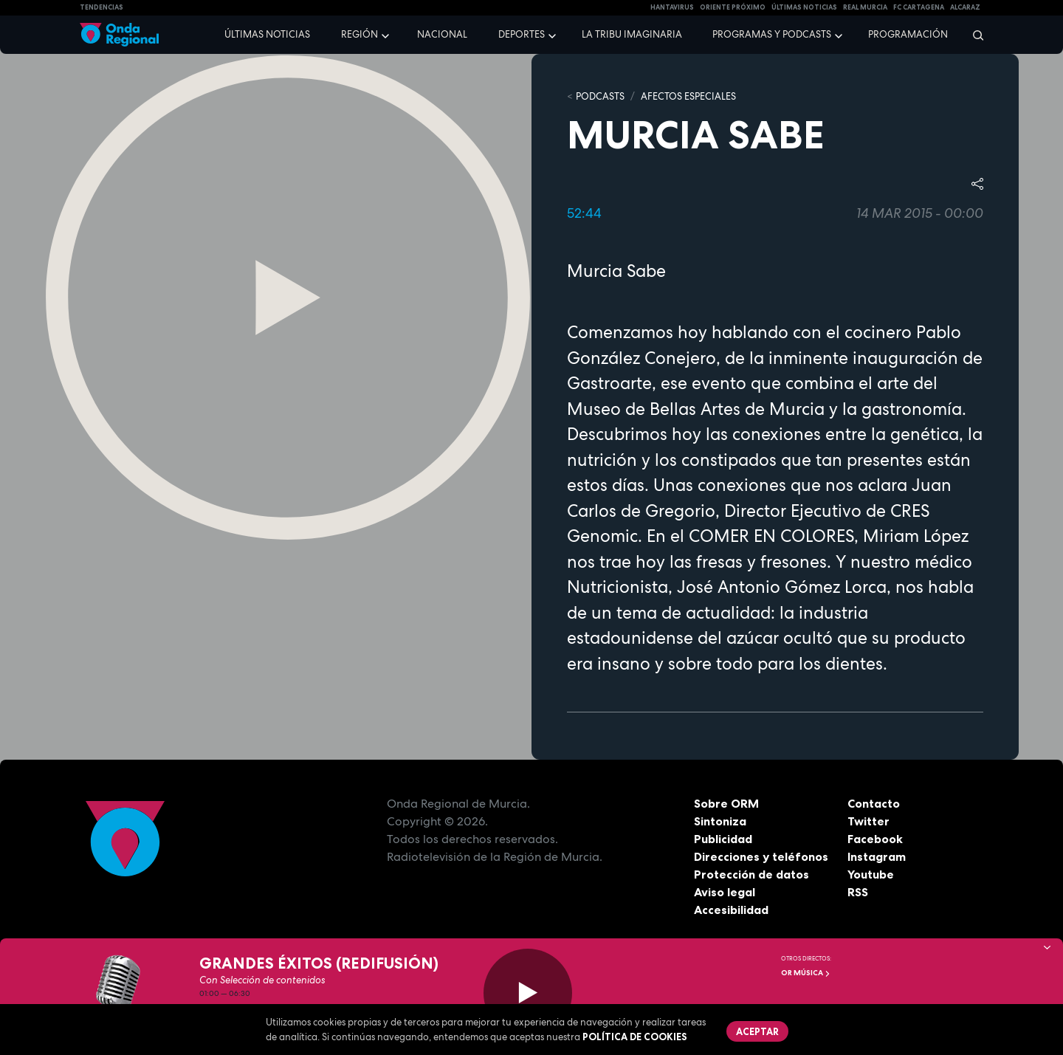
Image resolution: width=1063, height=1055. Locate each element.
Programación (908, 34)
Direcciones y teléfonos (761, 856)
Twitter (868, 821)
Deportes (521, 34)
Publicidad (723, 838)
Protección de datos (751, 874)
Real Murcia (865, 7)
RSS (857, 891)
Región (359, 34)
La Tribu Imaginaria (632, 34)
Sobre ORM (726, 803)
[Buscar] (973, 35)
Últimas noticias (267, 34)
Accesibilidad (731, 909)
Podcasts (600, 96)
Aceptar (757, 1031)
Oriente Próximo (733, 7)
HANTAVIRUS (672, 7)
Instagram (876, 856)
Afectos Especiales (688, 96)
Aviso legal (724, 891)
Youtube (870, 874)
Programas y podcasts (771, 34)
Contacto (873, 803)
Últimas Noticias (804, 7)
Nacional (442, 34)
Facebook (875, 838)
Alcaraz (965, 7)
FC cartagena (918, 7)
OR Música (805, 972)
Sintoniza (720, 821)
